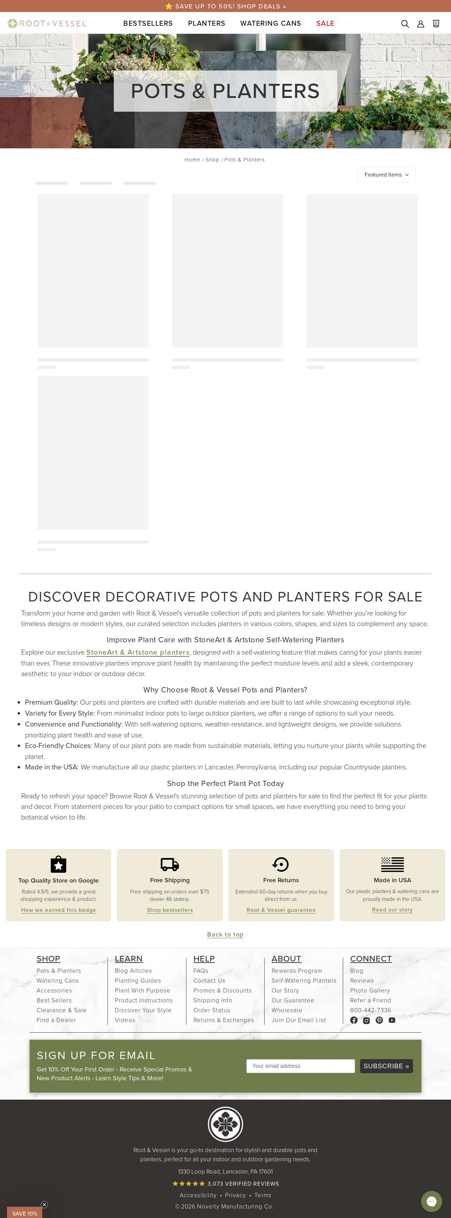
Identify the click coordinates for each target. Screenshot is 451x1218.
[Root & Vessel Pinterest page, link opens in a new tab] (379, 1020)
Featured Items (383, 175)
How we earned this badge (58, 910)
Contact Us (209, 980)
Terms (263, 1195)
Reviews (362, 980)
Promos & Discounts (222, 990)
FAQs (201, 970)
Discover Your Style (143, 1010)
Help (204, 958)
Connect (371, 958)
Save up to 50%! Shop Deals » (229, 6)
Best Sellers (54, 1000)
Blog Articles (133, 970)
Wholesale (287, 1010)
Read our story (392, 909)
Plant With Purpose (143, 990)
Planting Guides (138, 980)
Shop (48, 958)
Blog (357, 970)
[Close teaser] (44, 1204)
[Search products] (405, 24)
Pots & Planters (59, 970)
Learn (129, 958)
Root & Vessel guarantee (281, 910)
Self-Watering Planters (304, 980)
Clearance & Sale (62, 1010)
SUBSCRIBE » (386, 1066)
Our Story (285, 990)
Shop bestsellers (170, 910)
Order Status (211, 1010)
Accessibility (198, 1195)
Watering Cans (58, 980)
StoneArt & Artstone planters (138, 652)
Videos (125, 1020)
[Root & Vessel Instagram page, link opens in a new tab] (366, 1020)
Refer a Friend (370, 1000)
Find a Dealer (56, 1020)
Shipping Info (213, 1000)
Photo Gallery (370, 990)
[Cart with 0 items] (439, 24)
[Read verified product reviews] (225, 1184)
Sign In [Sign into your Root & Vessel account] (421, 24)
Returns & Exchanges (223, 1020)
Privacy (235, 1195)
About (287, 958)
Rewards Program (297, 970)
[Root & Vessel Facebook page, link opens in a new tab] (354, 1020)
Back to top (225, 934)
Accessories (54, 990)
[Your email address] (300, 1066)
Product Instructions (144, 1000)
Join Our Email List (299, 1020)
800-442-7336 (370, 1010)
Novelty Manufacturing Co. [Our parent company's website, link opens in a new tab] (235, 1206)
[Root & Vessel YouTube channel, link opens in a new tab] (392, 1020)
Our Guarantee (293, 1000)
